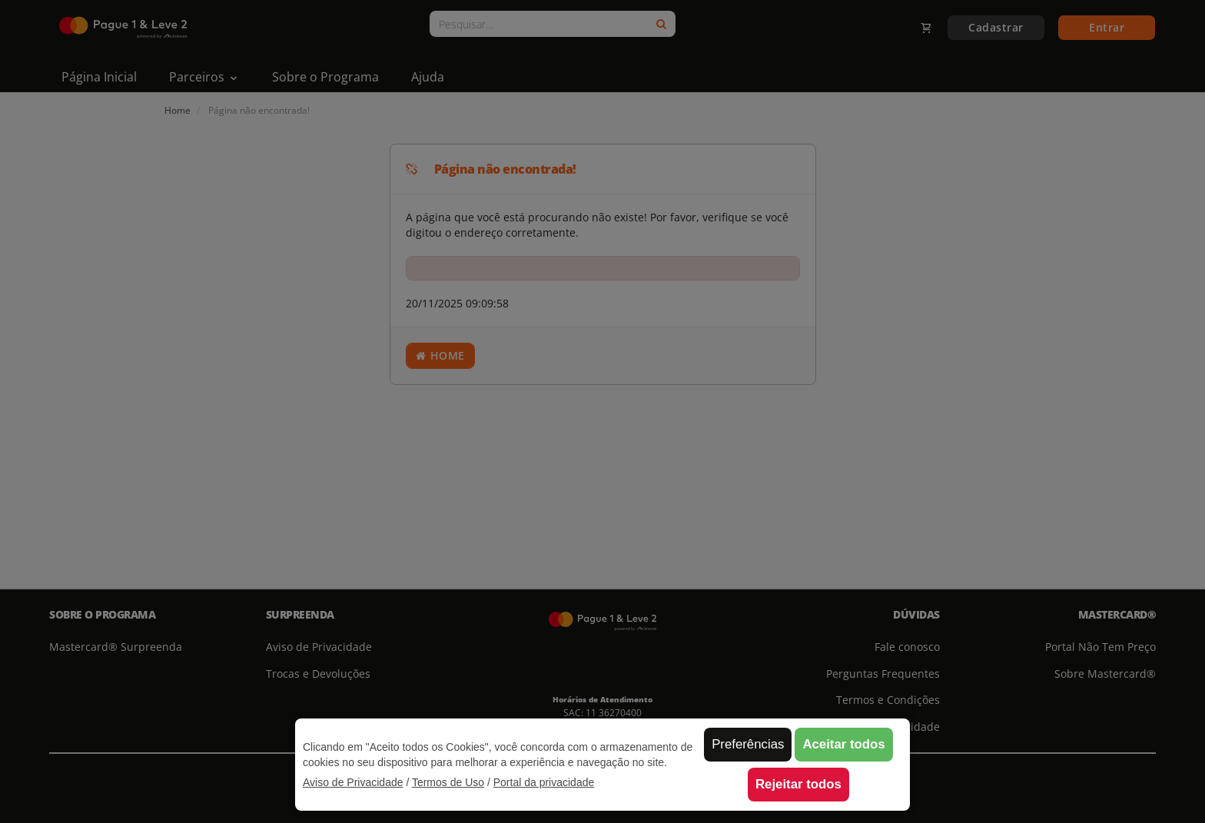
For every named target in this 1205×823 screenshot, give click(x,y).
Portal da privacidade (544, 782)
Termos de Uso (448, 782)
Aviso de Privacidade (353, 782)
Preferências (748, 744)
